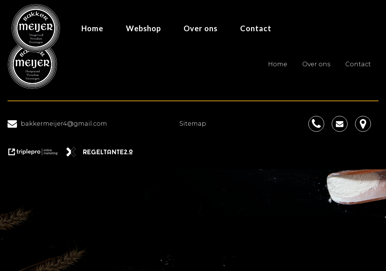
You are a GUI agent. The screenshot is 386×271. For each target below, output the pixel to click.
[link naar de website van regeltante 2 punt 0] (102, 154)
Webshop (143, 28)
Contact (255, 28)
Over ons (201, 28)
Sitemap (192, 123)
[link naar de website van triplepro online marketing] (37, 154)
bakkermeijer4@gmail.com (64, 123)
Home (92, 28)
